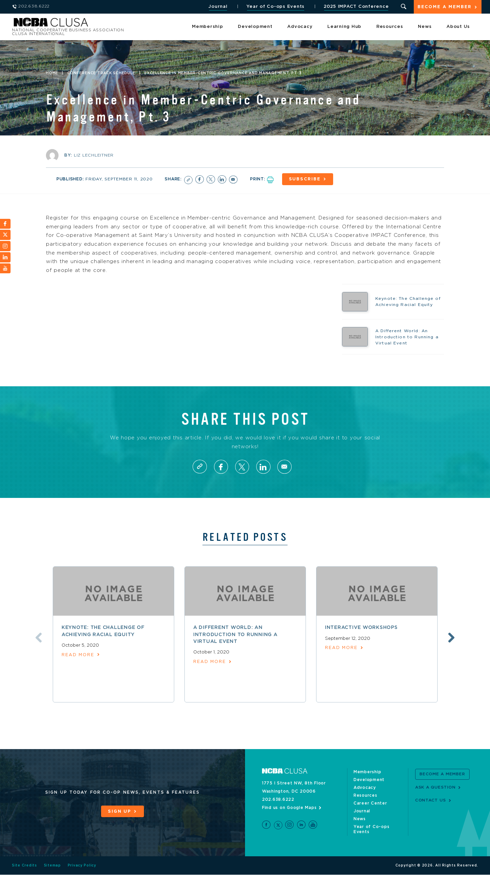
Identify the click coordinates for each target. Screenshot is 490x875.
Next (452, 638)
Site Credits (24, 866)
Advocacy (299, 27)
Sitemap (52, 866)
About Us (458, 27)
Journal (217, 6)
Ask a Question (435, 787)
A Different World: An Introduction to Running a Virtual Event (235, 635)
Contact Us (430, 800)
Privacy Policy (82, 866)
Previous (37, 638)
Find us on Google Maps (289, 808)
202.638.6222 (278, 800)
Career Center (370, 803)
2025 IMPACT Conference (355, 6)
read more (78, 655)
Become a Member (444, 7)
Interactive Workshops (361, 628)
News (424, 27)
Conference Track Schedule (101, 73)
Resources (389, 27)
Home (52, 73)
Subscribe (306, 179)
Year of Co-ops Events (275, 6)
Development (255, 27)
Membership (207, 27)
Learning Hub (344, 27)
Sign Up (119, 812)
